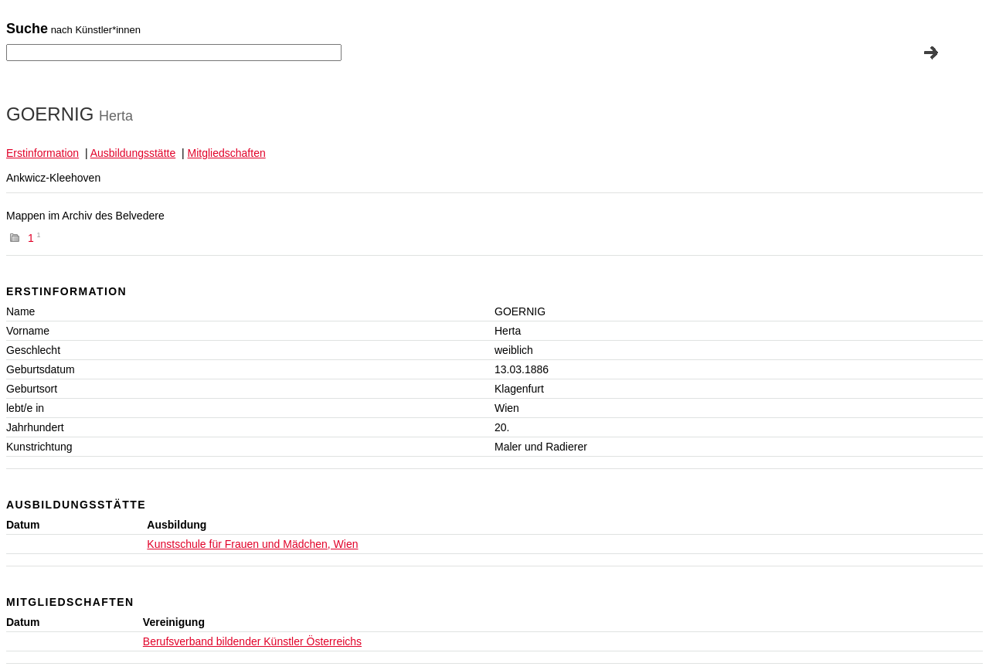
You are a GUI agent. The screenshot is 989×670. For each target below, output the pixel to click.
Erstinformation (42, 153)
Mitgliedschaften (227, 153)
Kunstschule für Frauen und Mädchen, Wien (252, 544)
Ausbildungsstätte (133, 153)
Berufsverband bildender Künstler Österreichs (252, 641)
